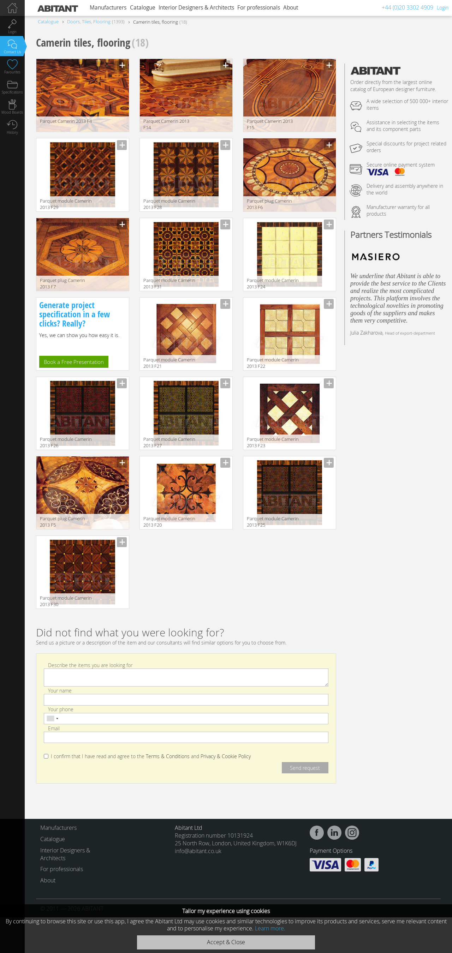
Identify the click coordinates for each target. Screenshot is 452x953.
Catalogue (142, 7)
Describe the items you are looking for (90, 664)
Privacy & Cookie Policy (226, 756)
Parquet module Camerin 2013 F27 (169, 442)
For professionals (258, 7)
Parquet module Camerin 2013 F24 (273, 283)
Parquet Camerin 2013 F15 (270, 124)
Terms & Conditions (168, 756)
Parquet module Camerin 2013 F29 (66, 204)
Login (442, 7)
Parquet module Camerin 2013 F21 (169, 362)
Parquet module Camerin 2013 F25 (273, 521)
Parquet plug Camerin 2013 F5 (62, 521)
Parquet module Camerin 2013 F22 (273, 362)
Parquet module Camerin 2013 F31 (169, 283)
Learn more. (270, 928)
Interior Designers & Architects (196, 7)
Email (54, 728)
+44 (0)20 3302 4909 (407, 7)
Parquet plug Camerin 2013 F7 (62, 283)
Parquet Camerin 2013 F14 (166, 124)
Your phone (60, 709)
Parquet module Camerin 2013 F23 (273, 442)
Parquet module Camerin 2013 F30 (66, 601)
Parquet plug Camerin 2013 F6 (269, 204)
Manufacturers (108, 7)
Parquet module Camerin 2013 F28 (169, 204)
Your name (60, 690)
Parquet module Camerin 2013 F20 (169, 521)
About (290, 7)
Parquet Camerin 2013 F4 (66, 121)
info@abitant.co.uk (198, 851)
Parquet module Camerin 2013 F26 (66, 442)
